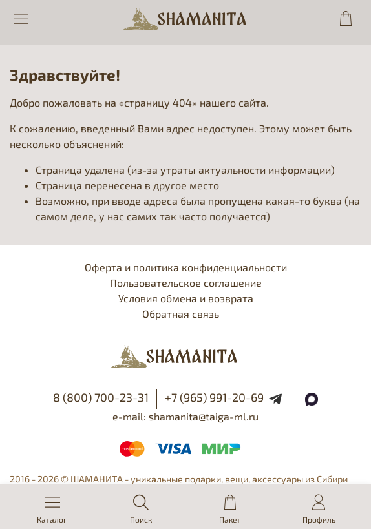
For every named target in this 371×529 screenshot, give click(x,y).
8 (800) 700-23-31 (101, 397)
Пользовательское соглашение (186, 282)
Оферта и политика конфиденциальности (186, 267)
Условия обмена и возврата (185, 298)
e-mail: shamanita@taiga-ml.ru (185, 416)
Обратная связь (180, 313)
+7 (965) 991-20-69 (214, 397)
